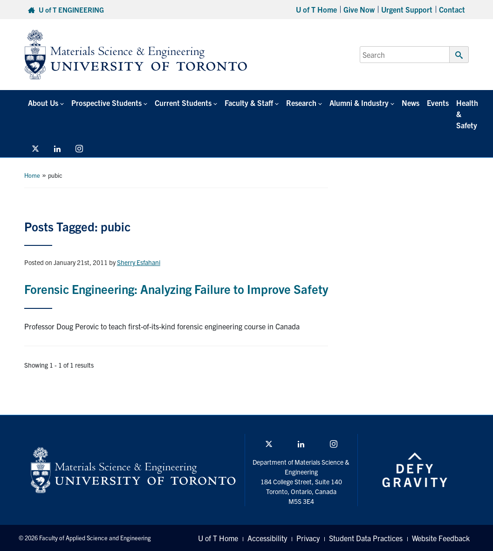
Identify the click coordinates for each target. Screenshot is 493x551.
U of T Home (316, 9)
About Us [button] (43, 102)
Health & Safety (467, 114)
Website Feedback (441, 538)
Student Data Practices (366, 538)
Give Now (359, 9)
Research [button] (301, 102)
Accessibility (267, 538)
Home (32, 175)
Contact (452, 9)
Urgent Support (406, 9)
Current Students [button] (183, 102)
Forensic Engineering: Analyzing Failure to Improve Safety (176, 288)
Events (438, 102)
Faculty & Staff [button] (249, 102)
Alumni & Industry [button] (359, 102)
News (410, 102)
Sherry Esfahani (138, 262)
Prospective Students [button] (106, 102)
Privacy (308, 538)
